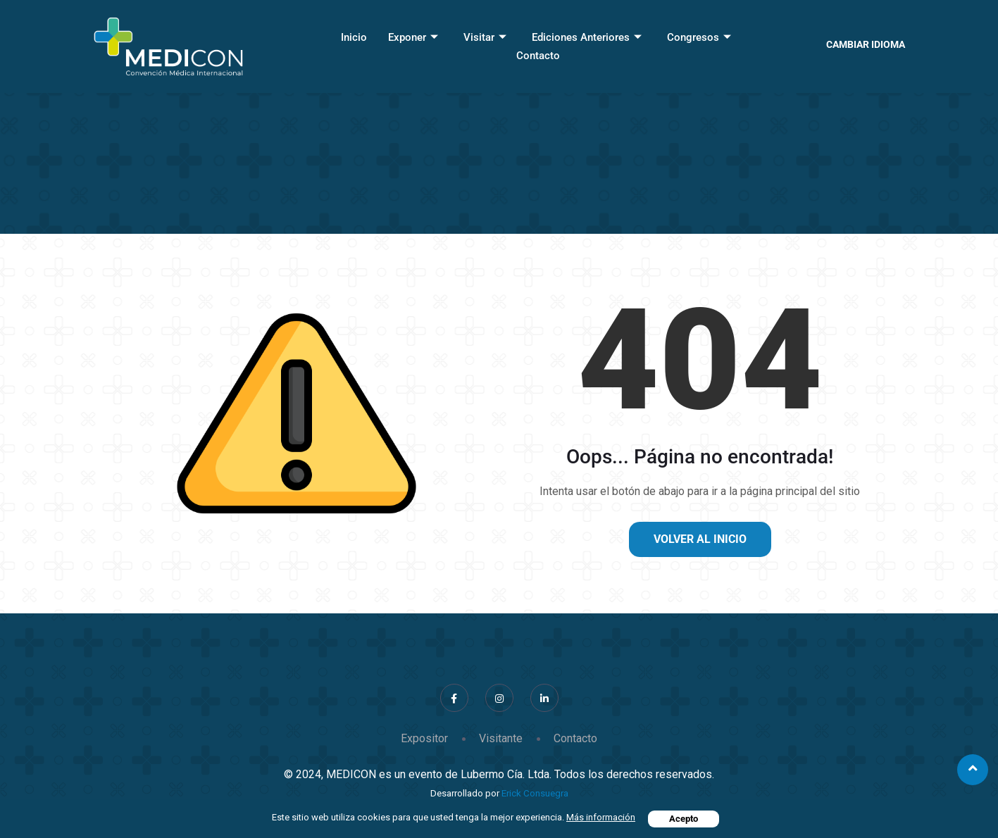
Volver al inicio (700, 539)
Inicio (354, 37)
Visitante (501, 738)
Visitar (484, 37)
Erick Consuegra (534, 793)
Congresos (699, 37)
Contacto (538, 55)
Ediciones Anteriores (587, 37)
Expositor (424, 738)
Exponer (413, 37)
